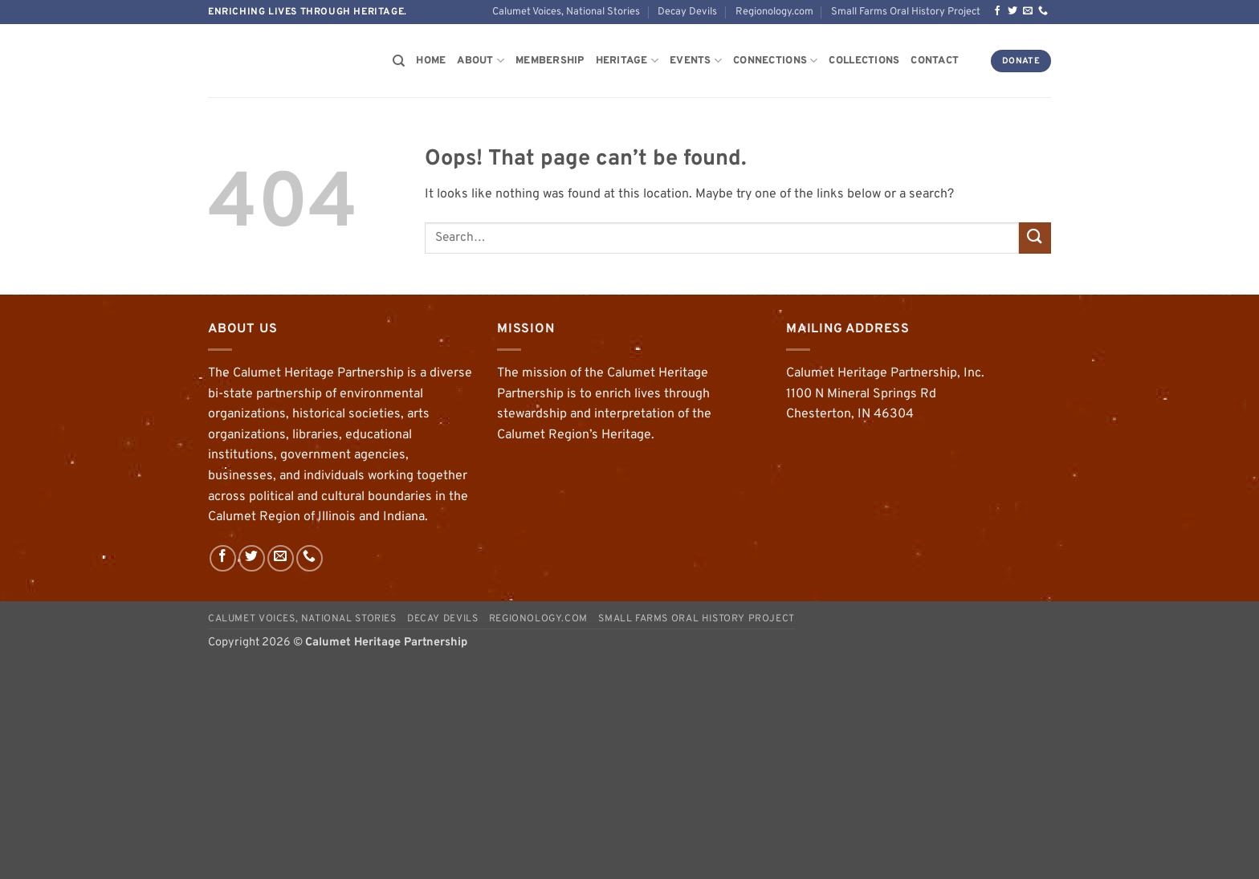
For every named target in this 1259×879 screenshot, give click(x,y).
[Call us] (1043, 11)
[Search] (399, 61)
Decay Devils (687, 12)
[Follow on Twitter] (1012, 11)
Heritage (627, 60)
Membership (550, 61)
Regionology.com (774, 12)
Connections (775, 60)
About (480, 60)
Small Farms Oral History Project (905, 12)
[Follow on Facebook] (997, 11)
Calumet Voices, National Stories (566, 12)
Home (431, 61)
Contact (935, 61)
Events (696, 60)
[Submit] (1035, 238)
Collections (864, 61)
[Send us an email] (1028, 11)
